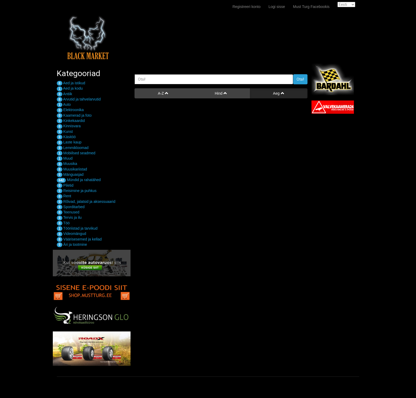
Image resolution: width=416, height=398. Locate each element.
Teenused (68, 212)
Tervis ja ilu (69, 217)
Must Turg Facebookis (311, 7)
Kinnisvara (69, 126)
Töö (63, 223)
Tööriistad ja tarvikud (77, 228)
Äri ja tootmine (72, 244)
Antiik (64, 94)
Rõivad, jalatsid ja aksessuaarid (86, 201)
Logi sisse (276, 7)
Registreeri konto (246, 7)
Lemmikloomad (73, 148)
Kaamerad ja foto (74, 115)
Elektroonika (70, 110)
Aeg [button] (278, 93)
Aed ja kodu (70, 88)
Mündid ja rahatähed (79, 180)
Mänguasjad (70, 174)
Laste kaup (69, 142)
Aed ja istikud (71, 83)
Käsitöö (66, 137)
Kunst (65, 131)
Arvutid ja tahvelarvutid (79, 99)
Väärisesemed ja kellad (79, 239)
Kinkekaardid (71, 121)
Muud (65, 158)
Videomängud (71, 233)
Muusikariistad (72, 169)
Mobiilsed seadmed (76, 153)
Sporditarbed (71, 207)
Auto (64, 104)
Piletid (65, 185)
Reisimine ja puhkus (77, 191)
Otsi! (300, 79)
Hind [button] (221, 93)
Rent (64, 196)
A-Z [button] (163, 93)
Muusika (67, 163)
